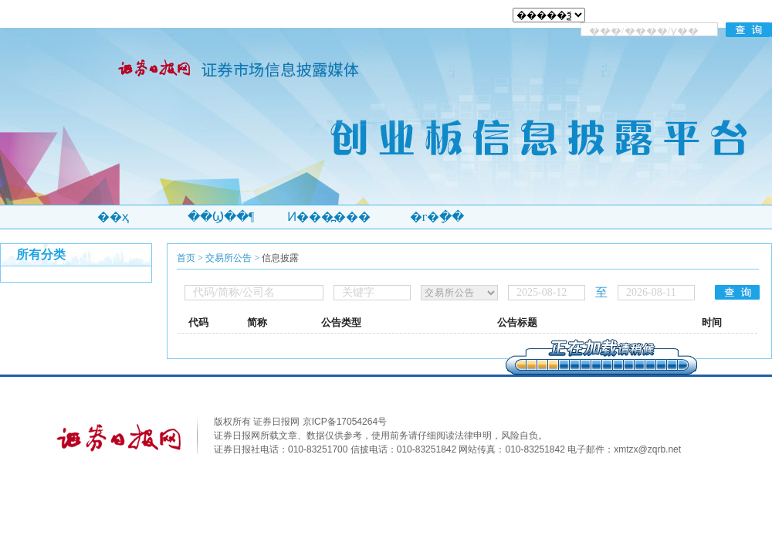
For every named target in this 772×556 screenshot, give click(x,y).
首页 (186, 258)
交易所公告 (228, 258)
